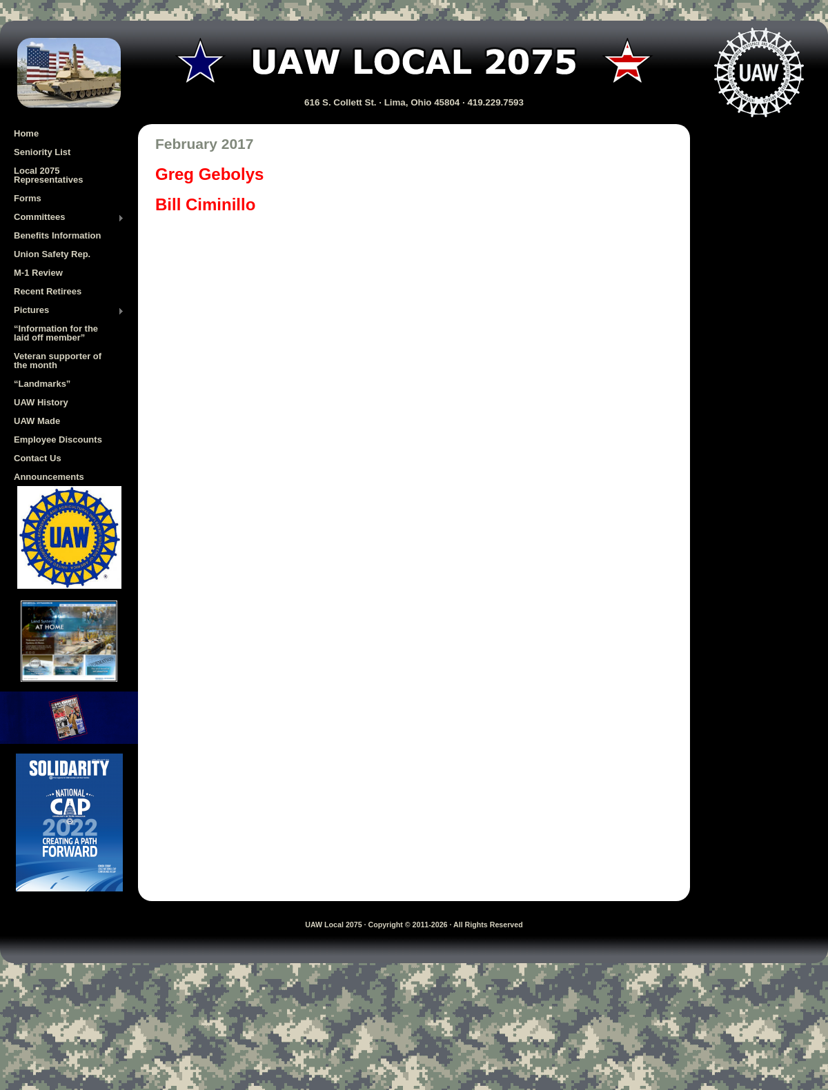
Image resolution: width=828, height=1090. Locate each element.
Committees (69, 218)
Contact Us (37, 458)
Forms (27, 198)
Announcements (49, 477)
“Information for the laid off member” (56, 333)
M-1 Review (38, 273)
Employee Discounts (58, 439)
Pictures (69, 311)
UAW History (41, 402)
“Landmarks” (42, 384)
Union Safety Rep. (52, 254)
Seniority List (42, 152)
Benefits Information (57, 235)
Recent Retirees (47, 291)
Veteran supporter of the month (57, 360)
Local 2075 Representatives (48, 175)
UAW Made (37, 421)
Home (26, 133)
